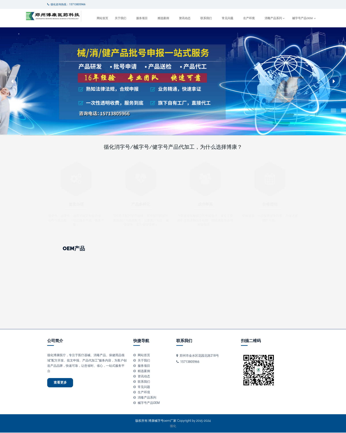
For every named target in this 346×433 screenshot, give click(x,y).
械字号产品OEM (281, 29)
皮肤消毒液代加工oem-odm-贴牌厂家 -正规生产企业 (154, 310)
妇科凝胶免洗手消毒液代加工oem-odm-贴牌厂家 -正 (283, 310)
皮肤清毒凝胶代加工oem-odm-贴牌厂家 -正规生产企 (219, 304)
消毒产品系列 (251, 29)
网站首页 (80, 29)
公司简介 (55, 341)
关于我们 (98, 29)
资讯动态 (162, 29)
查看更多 (61, 384)
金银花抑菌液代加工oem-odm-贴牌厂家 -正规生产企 (90, 304)
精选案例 (141, 29)
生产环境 (226, 29)
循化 (173, 426)
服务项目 (119, 29)
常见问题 (205, 29)
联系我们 (184, 29)
